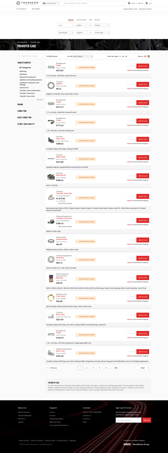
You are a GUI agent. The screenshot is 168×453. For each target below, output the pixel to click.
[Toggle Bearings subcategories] (18, 71)
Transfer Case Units (27, 96)
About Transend (24, 412)
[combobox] (64, 25)
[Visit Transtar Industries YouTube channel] (138, 427)
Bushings (23, 74)
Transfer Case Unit (64, 193)
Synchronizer (61, 239)
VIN (90, 20)
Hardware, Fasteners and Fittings (29, 84)
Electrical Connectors (28, 77)
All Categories (24, 67)
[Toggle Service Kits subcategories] (18, 88)
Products (21, 9)
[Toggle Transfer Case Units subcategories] (18, 96)
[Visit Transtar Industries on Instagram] (127, 427)
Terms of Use (23, 440)
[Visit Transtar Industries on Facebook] (116, 427)
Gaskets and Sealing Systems (31, 80)
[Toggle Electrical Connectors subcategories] (18, 77)
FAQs (85, 422)
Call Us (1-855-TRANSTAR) (92, 412)
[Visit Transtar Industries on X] (132, 427)
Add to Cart (142, 66)
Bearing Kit (61, 175)
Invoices (53, 415)
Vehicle (71, 20)
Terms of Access (37, 440)
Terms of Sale (50, 440)
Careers (21, 422)
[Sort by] (83, 56)
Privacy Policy (62, 440)
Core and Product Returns (59, 425)
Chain (58, 65)
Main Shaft (60, 157)
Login (129, 70)
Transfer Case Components (30, 90)
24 (123, 56)
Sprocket (60, 258)
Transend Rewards (24, 415)
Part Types (34, 9)
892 (116, 368)
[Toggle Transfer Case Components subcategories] (18, 90)
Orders (52, 412)
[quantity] (131, 66)
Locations (86, 419)
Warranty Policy (55, 422)
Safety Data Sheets (56, 419)
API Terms (21, 419)
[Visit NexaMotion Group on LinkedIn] (122, 427)
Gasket (59, 84)
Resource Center (145, 9)
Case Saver (60, 296)
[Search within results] (30, 56)
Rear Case (60, 138)
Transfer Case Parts (27, 93)
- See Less (39, 99)
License (81, 20)
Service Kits (24, 87)
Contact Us (87, 415)
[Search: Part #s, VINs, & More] (92, 3)
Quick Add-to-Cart (130, 9)
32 (126, 56)
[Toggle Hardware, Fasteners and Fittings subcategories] (18, 83)
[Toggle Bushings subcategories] (18, 74)
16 (120, 56)
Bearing (59, 278)
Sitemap (73, 440)
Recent (97, 20)
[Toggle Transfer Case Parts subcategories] (18, 93)
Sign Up (147, 420)
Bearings (23, 71)
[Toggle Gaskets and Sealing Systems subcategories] (18, 80)
